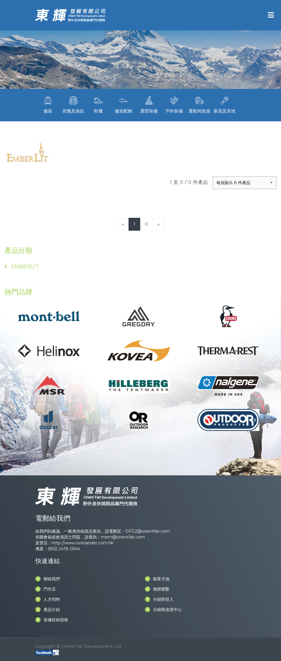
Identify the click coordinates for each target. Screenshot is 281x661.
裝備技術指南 (51, 619)
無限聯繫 (157, 589)
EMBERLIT (229, 59)
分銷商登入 (159, 599)
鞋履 (98, 104)
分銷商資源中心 (163, 609)
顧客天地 (157, 578)
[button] (244, 182)
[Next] (158, 224)
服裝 (47, 104)
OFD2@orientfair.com (147, 531)
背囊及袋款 (73, 104)
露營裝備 (149, 104)
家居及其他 (224, 104)
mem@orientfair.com (123, 537)
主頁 (208, 59)
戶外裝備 (174, 104)
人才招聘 (47, 599)
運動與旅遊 (199, 104)
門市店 (45, 589)
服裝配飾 (123, 104)
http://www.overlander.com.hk (82, 543)
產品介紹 (47, 609)
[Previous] (123, 224)
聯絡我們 (47, 578)
